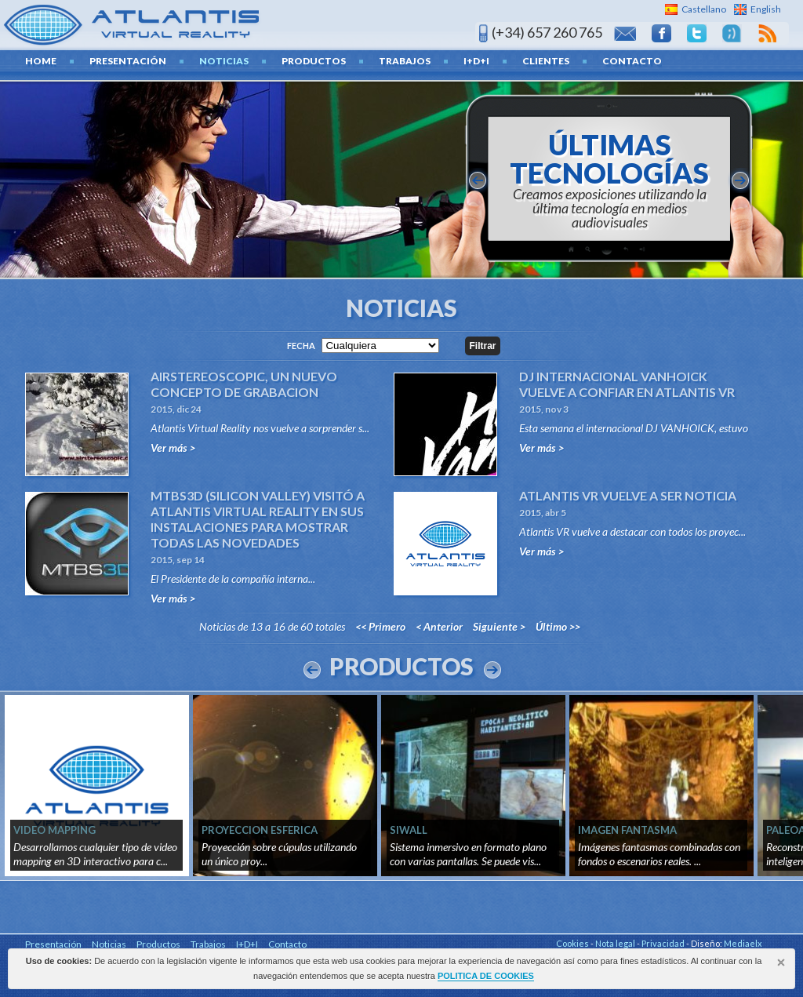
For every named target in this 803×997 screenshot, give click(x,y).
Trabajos (405, 61)
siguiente (740, 180)
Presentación (127, 61)
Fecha (301, 345)
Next (492, 669)
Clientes (545, 61)
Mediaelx (743, 943)
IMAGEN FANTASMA (627, 830)
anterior (477, 180)
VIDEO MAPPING (54, 830)
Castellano (703, 9)
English (765, 9)
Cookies (572, 943)
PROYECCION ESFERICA (260, 830)
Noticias (224, 61)
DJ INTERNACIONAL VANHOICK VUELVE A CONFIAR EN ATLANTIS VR (627, 384)
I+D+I (476, 61)
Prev (312, 669)
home (40, 61)
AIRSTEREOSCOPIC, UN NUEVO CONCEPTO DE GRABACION (244, 384)
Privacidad (663, 943)
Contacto (632, 61)
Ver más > (173, 447)
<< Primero (380, 626)
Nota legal (615, 943)
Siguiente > (499, 626)
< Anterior (439, 626)
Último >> (558, 626)
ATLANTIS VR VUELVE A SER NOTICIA (627, 495)
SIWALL (408, 830)
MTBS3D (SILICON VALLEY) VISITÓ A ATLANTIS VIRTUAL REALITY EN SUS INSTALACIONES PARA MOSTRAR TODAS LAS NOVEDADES (258, 519)
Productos (314, 61)
